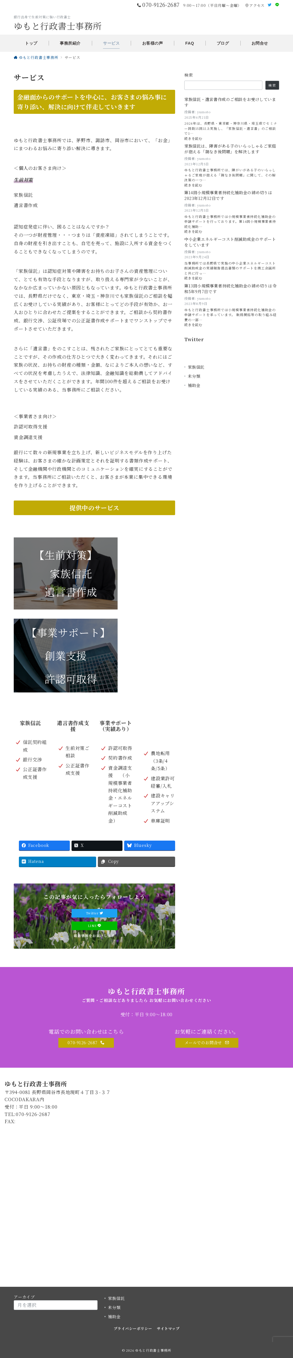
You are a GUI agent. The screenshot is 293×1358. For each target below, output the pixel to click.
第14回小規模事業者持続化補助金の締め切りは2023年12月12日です (228, 195)
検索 (188, 75)
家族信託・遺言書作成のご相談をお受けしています (230, 102)
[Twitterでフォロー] (270, 4)
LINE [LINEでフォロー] (94, 925)
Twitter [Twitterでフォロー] (94, 913)
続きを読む (197, 138)
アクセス (254, 5)
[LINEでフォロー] (277, 4)
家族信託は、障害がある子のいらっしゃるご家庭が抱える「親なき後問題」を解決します (230, 148)
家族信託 (196, 367)
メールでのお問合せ (207, 1042)
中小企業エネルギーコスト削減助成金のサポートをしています (230, 242)
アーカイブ (24, 1297)
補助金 (194, 385)
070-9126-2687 (86, 1042)
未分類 (194, 376)
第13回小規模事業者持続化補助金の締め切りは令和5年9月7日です (230, 288)
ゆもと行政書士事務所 (58, 25)
